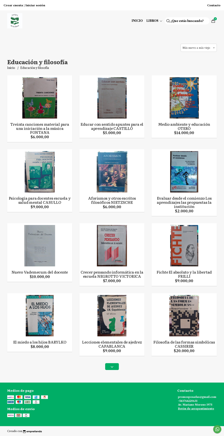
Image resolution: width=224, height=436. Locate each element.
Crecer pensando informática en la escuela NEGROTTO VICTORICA (112, 274)
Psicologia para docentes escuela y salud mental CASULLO (40, 200)
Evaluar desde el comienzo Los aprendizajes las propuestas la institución (184, 202)
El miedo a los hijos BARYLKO (39, 342)
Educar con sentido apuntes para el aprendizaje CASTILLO (111, 126)
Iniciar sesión (35, 5)
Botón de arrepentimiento (196, 408)
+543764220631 (187, 401)
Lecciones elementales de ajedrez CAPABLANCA (112, 344)
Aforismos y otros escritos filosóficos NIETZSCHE (112, 200)
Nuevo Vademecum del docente (40, 272)
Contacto (213, 5)
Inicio (137, 20)
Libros (154, 20)
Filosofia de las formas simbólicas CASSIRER (184, 344)
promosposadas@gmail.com (197, 397)
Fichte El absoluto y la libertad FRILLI (184, 274)
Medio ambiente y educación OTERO (184, 126)
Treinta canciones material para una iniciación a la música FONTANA (39, 128)
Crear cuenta (13, 5)
